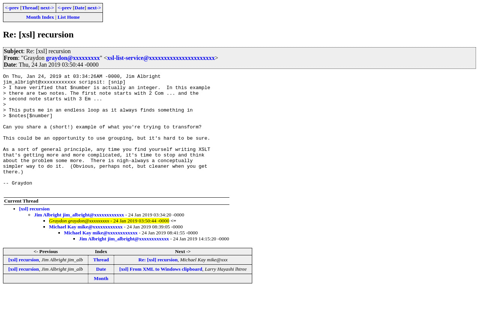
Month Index (40, 17)
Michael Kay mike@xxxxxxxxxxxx (86, 250)
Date (79, 7)
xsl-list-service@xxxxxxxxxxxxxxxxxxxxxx (161, 58)
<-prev (12, 7)
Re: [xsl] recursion (158, 283)
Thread (29, 7)
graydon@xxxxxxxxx (73, 58)
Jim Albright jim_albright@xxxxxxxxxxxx (79, 238)
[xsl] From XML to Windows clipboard (160, 292)
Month (101, 302)
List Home (69, 17)
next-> (47, 7)
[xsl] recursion (34, 232)
